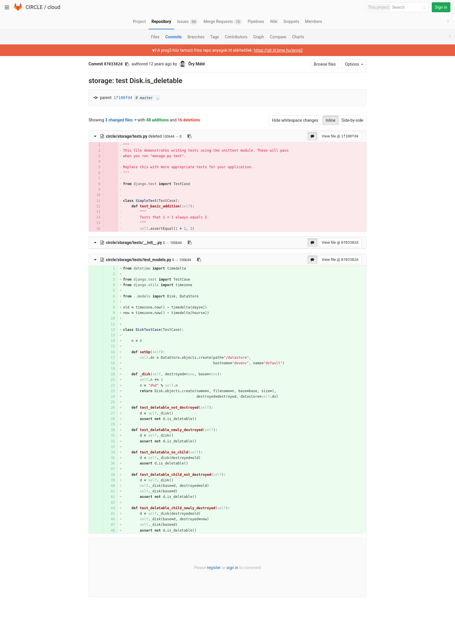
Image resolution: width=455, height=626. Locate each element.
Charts (298, 37)
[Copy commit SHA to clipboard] (127, 64)
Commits (173, 37)
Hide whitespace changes (295, 120)
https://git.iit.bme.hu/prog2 (278, 50)
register (214, 567)
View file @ (340, 136)
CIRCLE (34, 7)
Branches (195, 37)
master (144, 98)
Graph (258, 37)
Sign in (441, 7)
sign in (232, 567)
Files (155, 37)
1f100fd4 (123, 98)
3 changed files (121, 120)
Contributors (236, 37)
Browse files (325, 64)
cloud (54, 7)
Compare (278, 37)
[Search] (410, 7)
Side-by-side (352, 120)
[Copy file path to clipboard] (189, 136)
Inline (330, 120)
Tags (214, 37)
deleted (131, 136)
